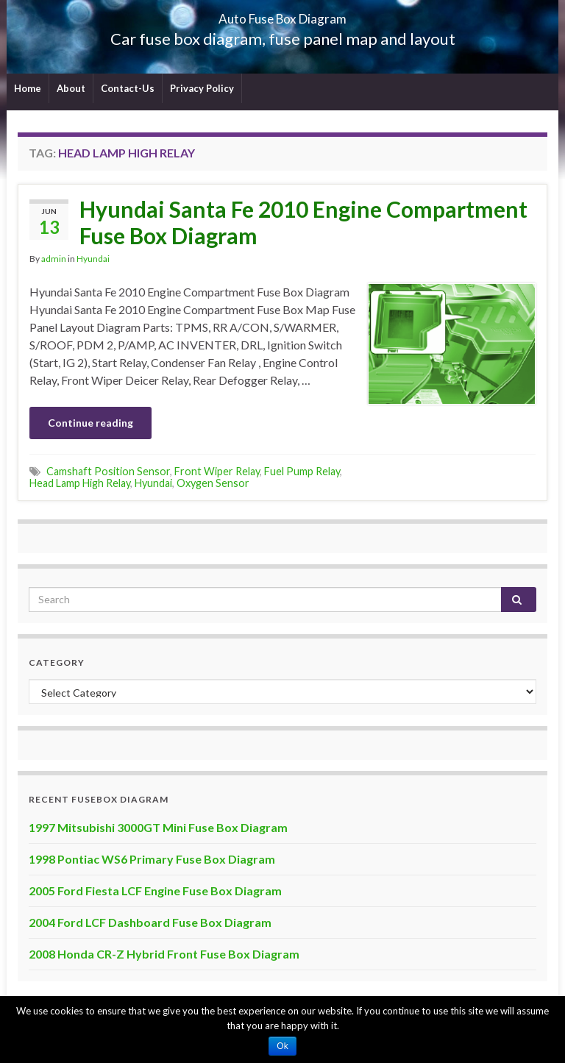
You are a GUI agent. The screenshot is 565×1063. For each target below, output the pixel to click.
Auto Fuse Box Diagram (283, 14)
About (71, 88)
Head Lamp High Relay (79, 483)
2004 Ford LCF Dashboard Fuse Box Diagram (150, 922)
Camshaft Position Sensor (108, 471)
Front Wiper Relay (217, 471)
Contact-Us (127, 88)
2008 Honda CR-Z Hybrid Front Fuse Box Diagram (164, 954)
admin (53, 258)
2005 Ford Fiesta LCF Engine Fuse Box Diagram (155, 890)
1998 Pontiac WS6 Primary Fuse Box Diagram (152, 859)
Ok (282, 1046)
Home (27, 88)
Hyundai (93, 258)
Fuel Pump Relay (302, 471)
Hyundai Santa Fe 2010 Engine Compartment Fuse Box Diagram (303, 222)
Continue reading (90, 422)
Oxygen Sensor (213, 483)
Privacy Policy (202, 88)
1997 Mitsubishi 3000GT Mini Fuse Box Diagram (158, 827)
